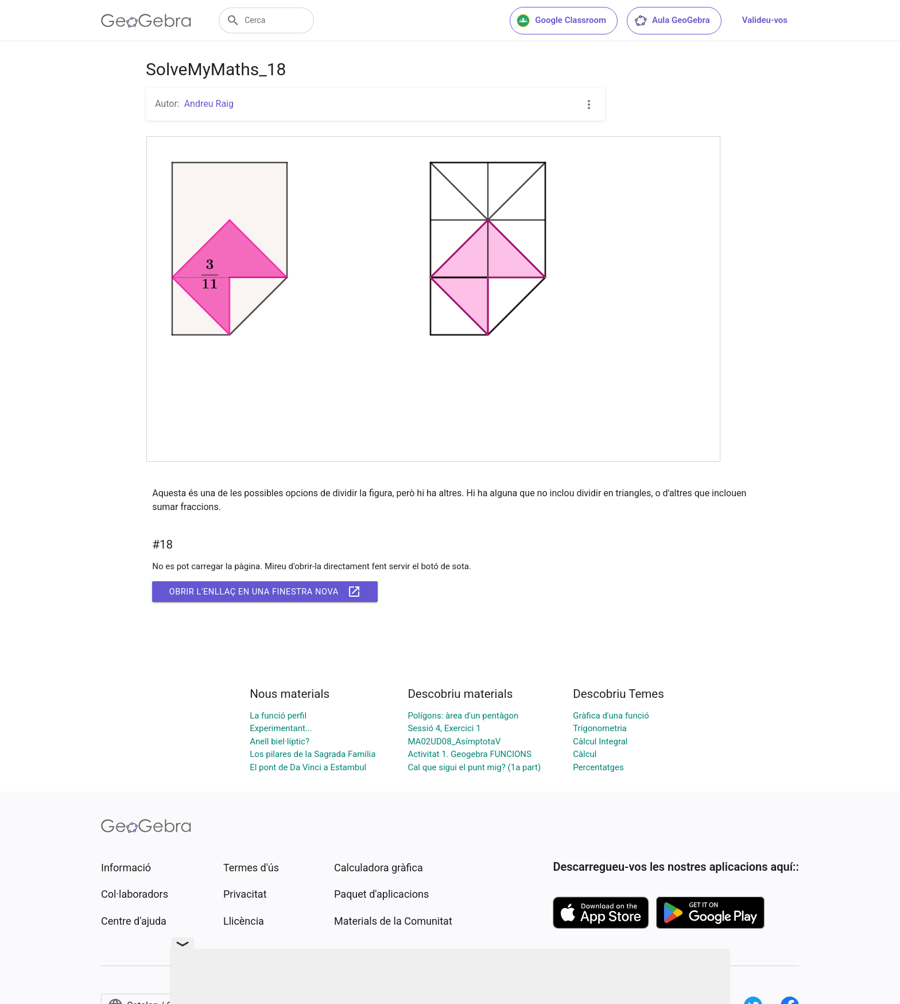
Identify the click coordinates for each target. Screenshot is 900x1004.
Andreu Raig (209, 103)
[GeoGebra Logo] (146, 21)
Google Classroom (561, 21)
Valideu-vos (765, 20)
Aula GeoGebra (672, 21)
